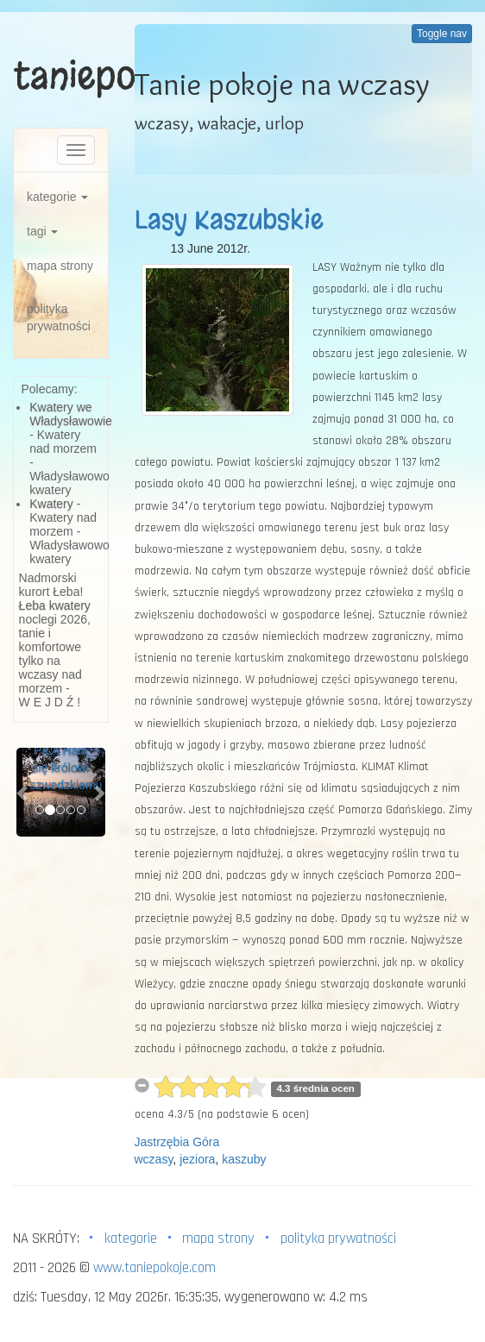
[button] (22, 792)
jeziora (197, 1159)
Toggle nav (442, 34)
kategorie (57, 197)
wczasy (154, 1159)
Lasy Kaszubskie (229, 220)
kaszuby (244, 1159)
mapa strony (60, 266)
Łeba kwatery (55, 605)
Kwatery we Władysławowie (70, 414)
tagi (42, 231)
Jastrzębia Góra (177, 1142)
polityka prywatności (59, 317)
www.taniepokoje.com (154, 1267)
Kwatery (51, 504)
